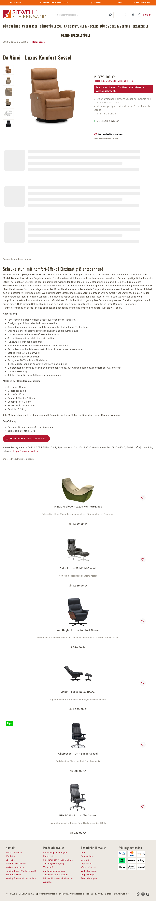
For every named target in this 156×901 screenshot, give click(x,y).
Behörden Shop (13, 874)
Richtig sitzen (50, 856)
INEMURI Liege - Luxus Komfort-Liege (78, 506)
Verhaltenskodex (89, 871)
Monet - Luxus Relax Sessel (78, 691)
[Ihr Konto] (133, 15)
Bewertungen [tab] (24, 259)
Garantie (85, 860)
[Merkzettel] (126, 15)
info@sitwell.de (121, 894)
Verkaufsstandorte (15, 867)
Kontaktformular (14, 852)
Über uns (10, 860)
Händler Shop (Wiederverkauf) (21, 871)
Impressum (86, 863)
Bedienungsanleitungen (55, 852)
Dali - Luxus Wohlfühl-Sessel (78, 568)
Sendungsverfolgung (53, 863)
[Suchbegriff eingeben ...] (81, 15)
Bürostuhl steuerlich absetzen (58, 878)
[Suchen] (110, 15)
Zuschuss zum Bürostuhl (55, 874)
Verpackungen (88, 874)
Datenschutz (87, 856)
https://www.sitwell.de (26, 451)
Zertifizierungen (89, 878)
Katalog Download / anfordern (21, 878)
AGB (83, 852)
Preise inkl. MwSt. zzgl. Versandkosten (113, 81)
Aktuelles (48, 882)
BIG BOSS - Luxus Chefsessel (78, 815)
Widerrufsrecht (88, 867)
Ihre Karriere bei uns (16, 863)
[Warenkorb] (144, 15)
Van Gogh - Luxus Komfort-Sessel (78, 630)
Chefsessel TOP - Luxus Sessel (78, 753)
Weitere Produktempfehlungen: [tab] (18, 459)
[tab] (10, 259)
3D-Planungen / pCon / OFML (58, 860)
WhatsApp (11, 856)
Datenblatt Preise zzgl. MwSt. (28, 438)
